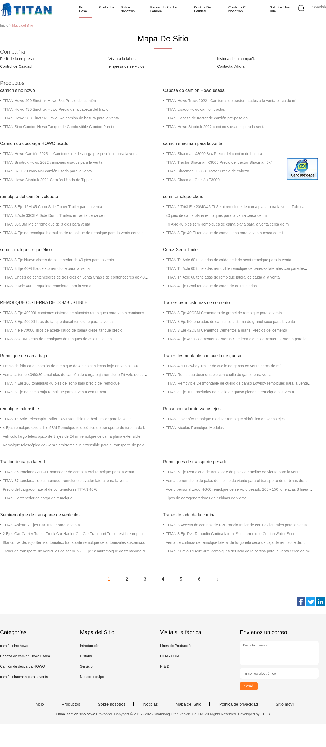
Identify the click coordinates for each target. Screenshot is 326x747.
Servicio (86, 666)
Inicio (39, 704)
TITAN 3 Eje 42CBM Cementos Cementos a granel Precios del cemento (226, 330)
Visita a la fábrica (123, 59)
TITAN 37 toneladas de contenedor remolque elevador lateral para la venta (66, 481)
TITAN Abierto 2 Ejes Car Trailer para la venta (41, 525)
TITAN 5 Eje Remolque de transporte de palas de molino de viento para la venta (233, 472)
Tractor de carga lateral (22, 461)
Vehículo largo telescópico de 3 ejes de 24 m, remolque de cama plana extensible (71, 436)
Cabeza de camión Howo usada (194, 90)
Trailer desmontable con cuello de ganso (202, 355)
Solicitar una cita (280, 9)
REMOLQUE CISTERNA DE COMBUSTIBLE (43, 302)
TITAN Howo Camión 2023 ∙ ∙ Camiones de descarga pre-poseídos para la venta (71, 154)
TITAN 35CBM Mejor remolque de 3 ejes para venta (46, 224)
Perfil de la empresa (17, 59)
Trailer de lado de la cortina (189, 515)
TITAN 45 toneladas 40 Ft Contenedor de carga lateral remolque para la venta (68, 472)
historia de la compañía (236, 59)
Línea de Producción (176, 646)
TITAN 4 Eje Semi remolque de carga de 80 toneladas (211, 286)
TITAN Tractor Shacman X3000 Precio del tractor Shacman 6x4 (219, 162)
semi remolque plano (183, 196)
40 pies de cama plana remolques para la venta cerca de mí (216, 215)
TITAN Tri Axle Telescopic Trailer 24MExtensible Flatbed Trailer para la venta (67, 419)
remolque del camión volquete (29, 196)
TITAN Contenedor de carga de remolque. (38, 498)
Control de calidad (202, 9)
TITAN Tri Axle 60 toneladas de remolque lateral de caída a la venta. (223, 277)
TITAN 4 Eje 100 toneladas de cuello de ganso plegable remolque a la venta (230, 392)
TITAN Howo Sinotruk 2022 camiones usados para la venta (215, 127)
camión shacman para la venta (192, 143)
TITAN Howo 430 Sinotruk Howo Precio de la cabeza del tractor (56, 109)
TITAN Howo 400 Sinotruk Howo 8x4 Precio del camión (49, 100)
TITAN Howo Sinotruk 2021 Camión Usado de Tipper (47, 180)
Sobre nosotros (128, 9)
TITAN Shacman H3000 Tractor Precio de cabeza (207, 171)
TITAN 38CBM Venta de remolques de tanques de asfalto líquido (57, 339)
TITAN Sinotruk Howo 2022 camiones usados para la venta (52, 162)
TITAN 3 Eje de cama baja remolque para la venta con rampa (54, 392)
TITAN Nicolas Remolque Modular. (195, 427)
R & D (165, 666)
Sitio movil (285, 704)
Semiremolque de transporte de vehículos (40, 515)
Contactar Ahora (230, 66)
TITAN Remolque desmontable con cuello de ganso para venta (219, 374)
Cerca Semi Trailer (181, 249)
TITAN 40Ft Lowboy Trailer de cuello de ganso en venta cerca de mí (223, 366)
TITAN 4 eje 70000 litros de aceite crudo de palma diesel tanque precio (62, 330)
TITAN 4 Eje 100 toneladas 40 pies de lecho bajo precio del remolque (61, 383)
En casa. (83, 9)
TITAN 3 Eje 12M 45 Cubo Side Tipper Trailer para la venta (52, 207)
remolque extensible (19, 408)
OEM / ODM (169, 656)
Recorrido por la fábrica (163, 9)
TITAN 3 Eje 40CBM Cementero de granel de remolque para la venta (224, 313)
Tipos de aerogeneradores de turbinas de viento (206, 498)
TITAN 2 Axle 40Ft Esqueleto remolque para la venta (47, 286)
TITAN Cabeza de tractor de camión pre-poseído (207, 118)
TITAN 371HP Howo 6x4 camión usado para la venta (47, 171)
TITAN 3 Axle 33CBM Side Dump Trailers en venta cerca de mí (56, 215)
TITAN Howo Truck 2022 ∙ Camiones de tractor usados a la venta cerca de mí (231, 100)
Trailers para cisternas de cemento (196, 302)
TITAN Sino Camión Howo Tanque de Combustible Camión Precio (58, 127)
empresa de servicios (127, 66)
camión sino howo (17, 90)
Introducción (89, 646)
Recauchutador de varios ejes (192, 408)
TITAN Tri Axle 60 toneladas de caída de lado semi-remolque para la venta (228, 260)
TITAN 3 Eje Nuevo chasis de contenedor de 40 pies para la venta (58, 260)
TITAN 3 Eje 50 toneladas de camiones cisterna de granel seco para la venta (230, 321)
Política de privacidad (238, 704)
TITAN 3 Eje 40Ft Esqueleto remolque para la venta (46, 268)
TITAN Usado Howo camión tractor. (195, 109)
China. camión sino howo (75, 714)
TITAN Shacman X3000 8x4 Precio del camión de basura (214, 154)
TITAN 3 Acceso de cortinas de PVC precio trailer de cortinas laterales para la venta (236, 525)
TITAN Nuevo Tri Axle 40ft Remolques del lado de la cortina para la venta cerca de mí (238, 551)
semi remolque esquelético (26, 249)
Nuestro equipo (92, 677)
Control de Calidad (16, 66)
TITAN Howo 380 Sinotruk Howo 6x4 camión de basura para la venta (61, 118)
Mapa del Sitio (188, 704)
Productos (106, 7)
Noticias (150, 704)
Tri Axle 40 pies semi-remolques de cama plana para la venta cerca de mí (228, 224)
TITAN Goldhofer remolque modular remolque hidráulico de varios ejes (225, 419)
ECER (265, 714)
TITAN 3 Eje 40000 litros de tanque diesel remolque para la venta (58, 321)
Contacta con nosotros (239, 9)
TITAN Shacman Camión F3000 (193, 180)
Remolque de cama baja (23, 355)
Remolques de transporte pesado (195, 461)
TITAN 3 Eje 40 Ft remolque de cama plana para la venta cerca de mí (224, 233)
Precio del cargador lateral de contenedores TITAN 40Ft (50, 489)
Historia (86, 656)
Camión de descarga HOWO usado (34, 143)
